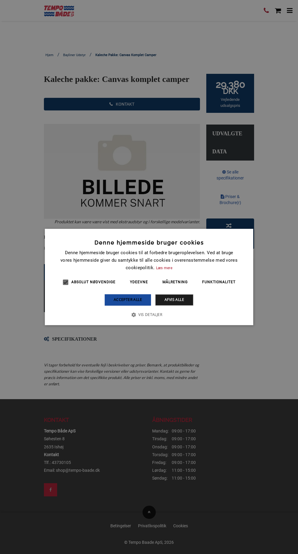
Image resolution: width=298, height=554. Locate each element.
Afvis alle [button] (174, 299)
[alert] (149, 277)
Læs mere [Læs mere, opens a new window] (164, 268)
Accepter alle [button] (128, 299)
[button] (149, 315)
